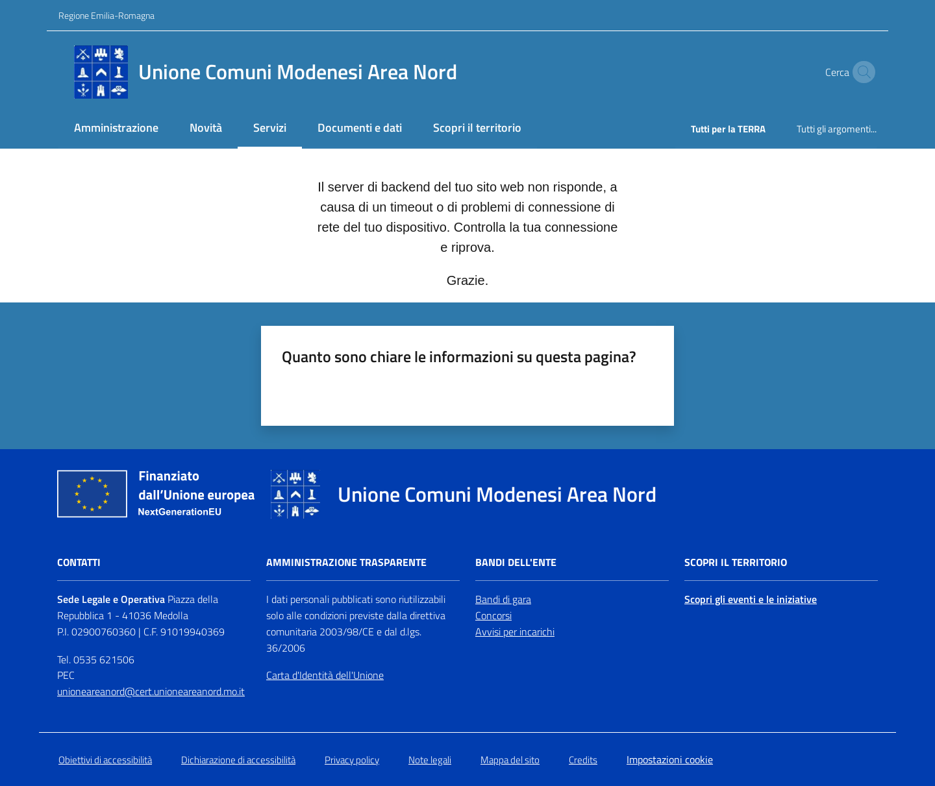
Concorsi (493, 615)
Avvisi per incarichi (515, 631)
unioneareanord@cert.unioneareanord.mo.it (151, 691)
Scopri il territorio (735, 562)
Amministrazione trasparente (346, 562)
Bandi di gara (503, 599)
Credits (583, 759)
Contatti (79, 562)
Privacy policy (352, 759)
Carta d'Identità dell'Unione (325, 675)
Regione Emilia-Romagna (106, 15)
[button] (861, 72)
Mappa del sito (510, 759)
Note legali (429, 759)
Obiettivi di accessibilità (105, 759)
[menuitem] (116, 129)
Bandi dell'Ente (515, 562)
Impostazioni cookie (670, 759)
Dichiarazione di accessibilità (238, 759)
